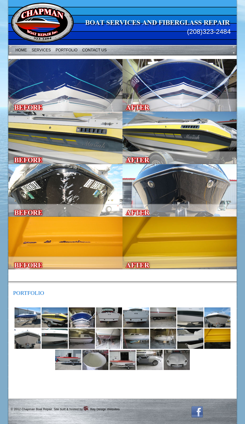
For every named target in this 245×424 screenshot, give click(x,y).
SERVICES (41, 50)
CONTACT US (94, 50)
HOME (21, 50)
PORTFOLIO (67, 50)
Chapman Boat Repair (37, 409)
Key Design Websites (105, 409)
